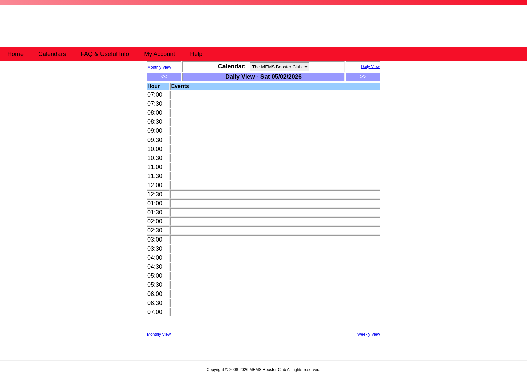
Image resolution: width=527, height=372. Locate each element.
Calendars (52, 54)
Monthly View (159, 334)
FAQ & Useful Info (104, 54)
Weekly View (368, 334)
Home (15, 54)
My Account (159, 54)
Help (196, 54)
